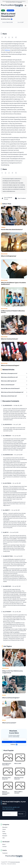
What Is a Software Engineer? (11, 697)
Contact (4, 846)
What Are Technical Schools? (9, 339)
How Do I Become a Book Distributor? (12, 229)
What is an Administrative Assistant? (5, 793)
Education (4, 254)
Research (4, 835)
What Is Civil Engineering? (8, 256)
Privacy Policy (3, 863)
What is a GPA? (17, 763)
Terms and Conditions (11, 863)
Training (4, 833)
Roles (4, 695)
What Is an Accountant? (9, 722)
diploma (7, 50)
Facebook (4, 853)
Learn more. (20, 2)
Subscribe (14, 741)
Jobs (3, 837)
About (3, 844)
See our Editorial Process (7, 198)
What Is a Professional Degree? (10, 365)
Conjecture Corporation (15, 862)
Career (3, 227)
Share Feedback (20, 198)
